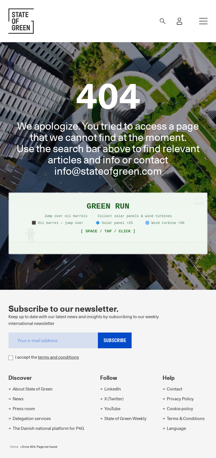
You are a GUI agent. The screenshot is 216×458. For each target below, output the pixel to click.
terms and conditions (58, 357)
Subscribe (115, 340)
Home (14, 446)
